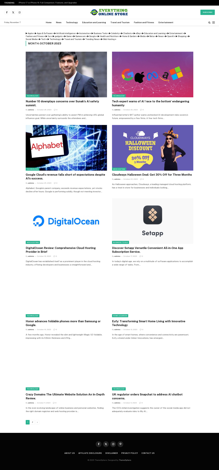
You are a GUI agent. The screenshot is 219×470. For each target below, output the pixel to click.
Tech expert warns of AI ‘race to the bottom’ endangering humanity (150, 103)
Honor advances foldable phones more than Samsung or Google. (63, 323)
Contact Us (148, 453)
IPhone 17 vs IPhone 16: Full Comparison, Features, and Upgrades (48, 3)
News (58, 22)
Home (49, 22)
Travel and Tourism (119, 22)
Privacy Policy (129, 453)
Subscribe (207, 12)
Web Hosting (119, 169)
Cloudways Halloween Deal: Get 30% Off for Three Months (152, 174)
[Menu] (213, 22)
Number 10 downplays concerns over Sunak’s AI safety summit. (62, 103)
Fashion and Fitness (144, 22)
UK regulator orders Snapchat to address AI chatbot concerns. (147, 396)
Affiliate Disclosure (90, 453)
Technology (72, 22)
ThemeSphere (125, 460)
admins (31, 110)
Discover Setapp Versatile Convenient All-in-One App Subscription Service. (147, 249)
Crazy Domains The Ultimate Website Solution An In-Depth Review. (65, 396)
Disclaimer (111, 453)
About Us (69, 453)
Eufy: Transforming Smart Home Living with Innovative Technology (148, 323)
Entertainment (166, 22)
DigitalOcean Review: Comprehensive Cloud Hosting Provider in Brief (61, 249)
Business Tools (120, 242)
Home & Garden (120, 316)
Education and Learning (94, 22)
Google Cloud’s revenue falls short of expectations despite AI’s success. (65, 176)
